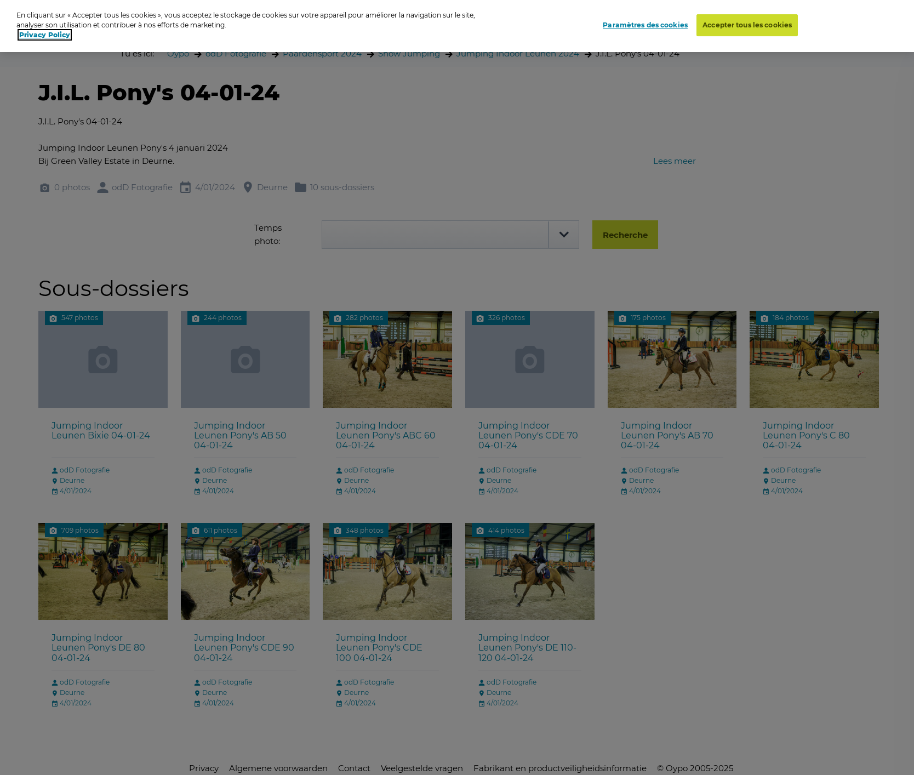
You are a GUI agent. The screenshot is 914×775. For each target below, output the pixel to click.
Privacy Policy (44, 35)
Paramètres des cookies (645, 25)
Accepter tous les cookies (747, 25)
